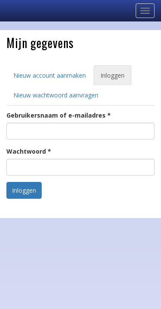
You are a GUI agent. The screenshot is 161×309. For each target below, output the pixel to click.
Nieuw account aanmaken (49, 75)
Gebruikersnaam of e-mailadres (58, 115)
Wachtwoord (28, 151)
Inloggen (115, 77)
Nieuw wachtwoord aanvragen (55, 95)
